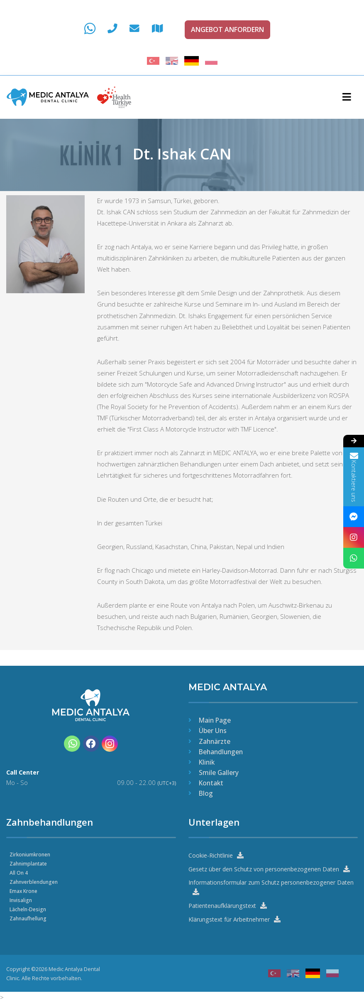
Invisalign (21, 899)
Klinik (207, 761)
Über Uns (213, 730)
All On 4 (19, 871)
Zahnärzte (214, 740)
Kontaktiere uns (353, 476)
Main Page (215, 719)
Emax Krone (24, 890)
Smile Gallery (219, 771)
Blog (206, 792)
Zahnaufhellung (30, 917)
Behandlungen (221, 750)
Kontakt (211, 782)
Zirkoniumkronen (31, 853)
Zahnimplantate (29, 862)
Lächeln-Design (29, 908)
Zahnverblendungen (35, 881)
